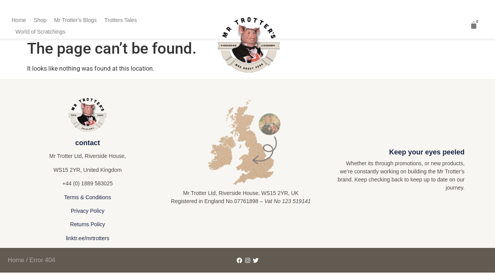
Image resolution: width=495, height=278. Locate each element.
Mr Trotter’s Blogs (75, 20)
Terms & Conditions (87, 197)
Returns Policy (87, 224)
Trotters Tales (120, 20)
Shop (40, 20)
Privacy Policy (87, 211)
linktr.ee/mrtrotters (87, 238)
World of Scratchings (40, 32)
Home (19, 20)
